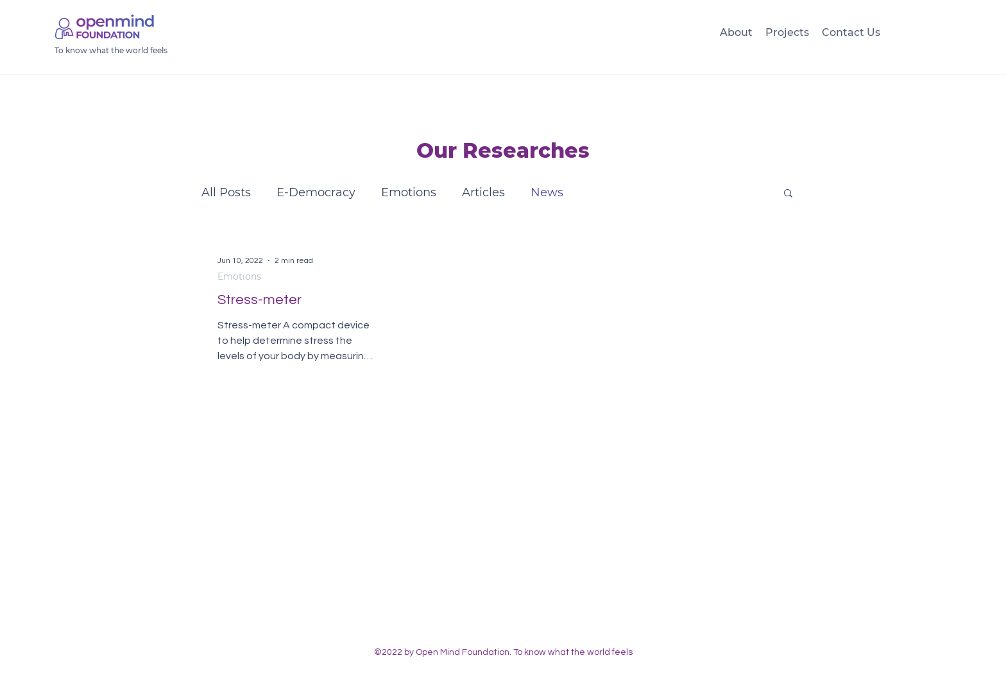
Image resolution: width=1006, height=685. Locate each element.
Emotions (408, 192)
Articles (483, 192)
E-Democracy (316, 192)
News (547, 192)
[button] (788, 194)
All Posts (226, 192)
